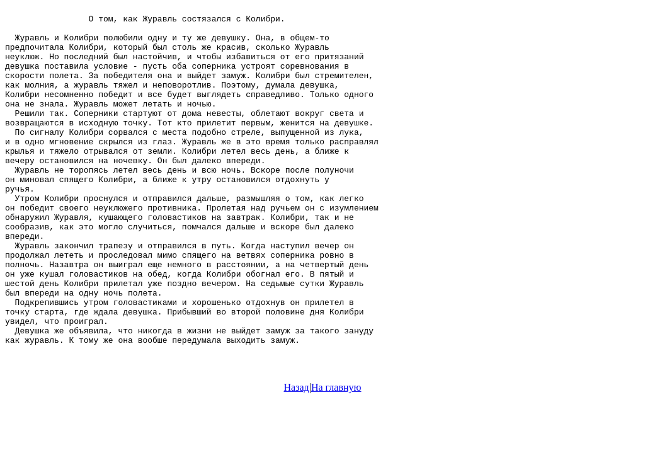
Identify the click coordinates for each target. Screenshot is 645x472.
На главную (336, 461)
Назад (296, 461)
